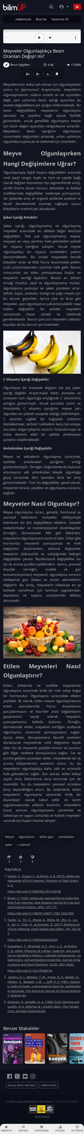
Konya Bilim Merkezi (22, 1085)
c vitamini (23, 845)
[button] (75, 37)
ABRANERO (42, 1117)
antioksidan (66, 837)
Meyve (9, 837)
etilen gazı (47, 837)
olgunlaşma (26, 837)
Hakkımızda (23, 19)
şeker (8, 845)
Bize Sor (41, 19)
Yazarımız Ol (59, 19)
